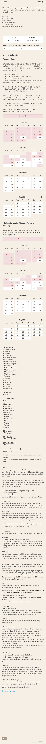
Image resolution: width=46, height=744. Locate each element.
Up (4, 738)
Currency (40, 1)
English (5, 1)
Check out (33, 37)
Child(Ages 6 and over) (31, 45)
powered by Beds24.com (37, 742)
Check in (13, 37)
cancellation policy (9, 691)
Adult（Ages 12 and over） (12, 45)
